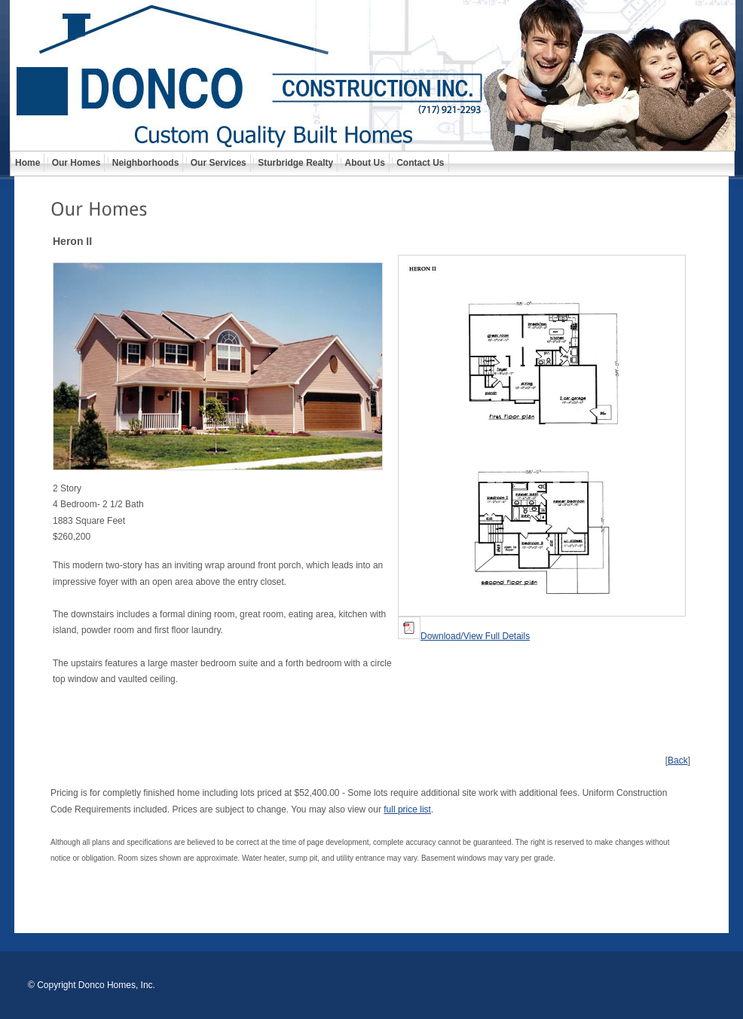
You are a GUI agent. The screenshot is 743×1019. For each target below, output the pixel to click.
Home (27, 163)
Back (678, 760)
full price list (407, 809)
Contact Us (420, 163)
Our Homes (76, 163)
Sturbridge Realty (295, 163)
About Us (365, 163)
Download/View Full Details (464, 636)
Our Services (218, 163)
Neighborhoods (145, 163)
